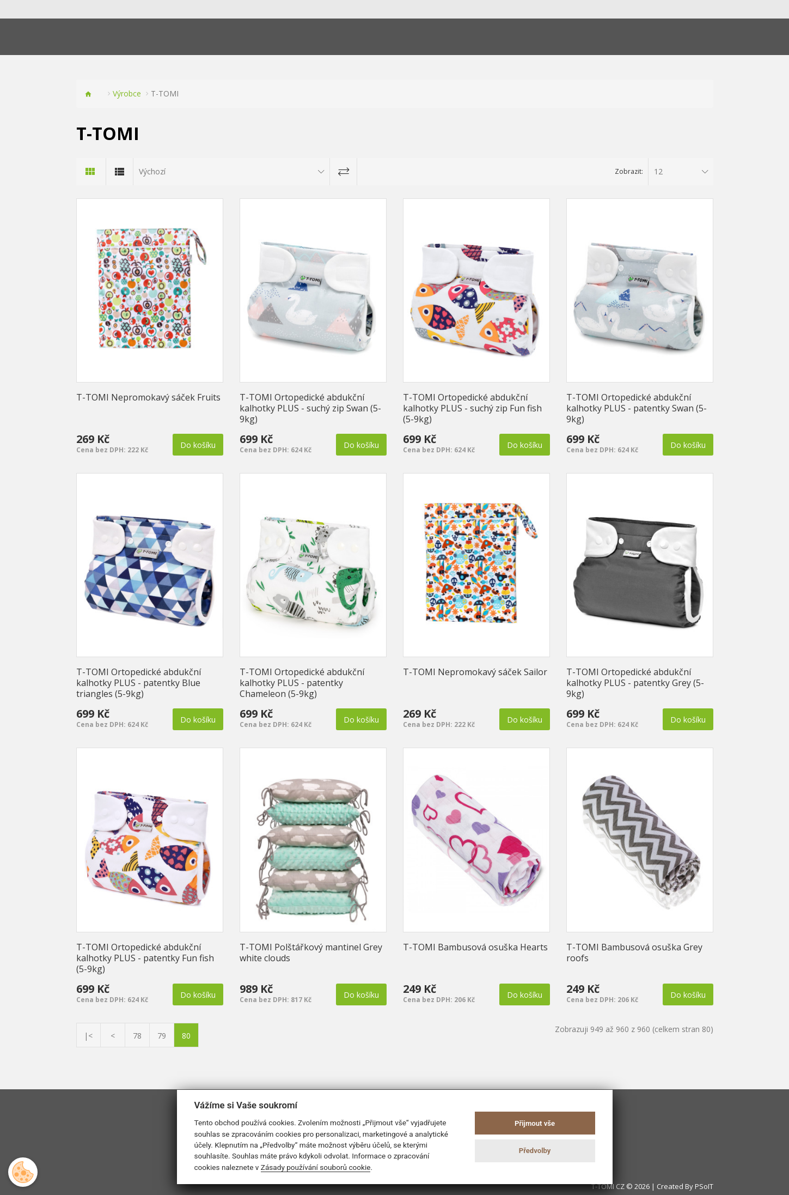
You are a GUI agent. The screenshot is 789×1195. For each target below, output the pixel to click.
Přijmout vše (535, 1123)
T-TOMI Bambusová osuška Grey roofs (634, 952)
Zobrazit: (629, 171)
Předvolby (535, 1151)
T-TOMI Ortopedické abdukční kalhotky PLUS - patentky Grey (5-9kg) (635, 683)
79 (161, 1035)
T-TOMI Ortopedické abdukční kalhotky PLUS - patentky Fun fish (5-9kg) (145, 958)
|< (88, 1035)
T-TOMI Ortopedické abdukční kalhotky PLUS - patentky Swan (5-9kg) (636, 408)
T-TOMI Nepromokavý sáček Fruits (148, 397)
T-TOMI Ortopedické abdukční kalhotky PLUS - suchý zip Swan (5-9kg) (310, 408)
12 (658, 171)
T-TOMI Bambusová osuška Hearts (475, 947)
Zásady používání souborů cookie (316, 1167)
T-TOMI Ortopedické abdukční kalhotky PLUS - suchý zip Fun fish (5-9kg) (472, 408)
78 (137, 1035)
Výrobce (127, 93)
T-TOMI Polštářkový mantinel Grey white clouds (311, 952)
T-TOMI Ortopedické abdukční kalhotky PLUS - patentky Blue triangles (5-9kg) (138, 683)
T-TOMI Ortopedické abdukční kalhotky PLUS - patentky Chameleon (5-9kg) (302, 683)
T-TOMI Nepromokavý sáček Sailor (475, 672)
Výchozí (152, 171)
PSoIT (704, 1186)
